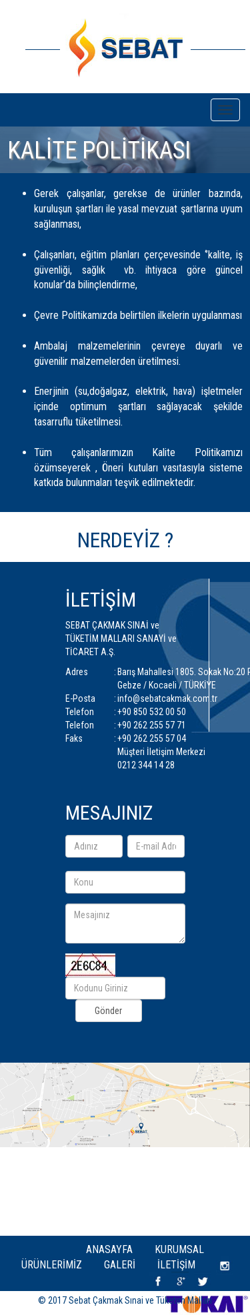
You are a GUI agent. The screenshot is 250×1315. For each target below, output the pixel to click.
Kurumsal (179, 1249)
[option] (125, 150)
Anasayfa (109, 1249)
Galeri (119, 1264)
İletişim (176, 1264)
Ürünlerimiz (51, 1264)
